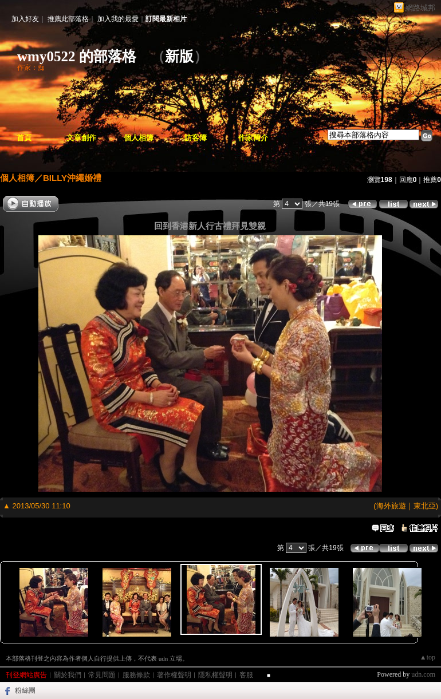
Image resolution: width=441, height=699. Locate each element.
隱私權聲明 (215, 675)
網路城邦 (420, 7)
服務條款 (136, 675)
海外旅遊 (391, 505)
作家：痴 (31, 68)
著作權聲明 (174, 675)
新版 (179, 56)
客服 (246, 675)
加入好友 (25, 19)
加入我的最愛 (118, 19)
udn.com (423, 674)
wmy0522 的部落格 (76, 56)
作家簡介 (253, 137)
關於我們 (67, 675)
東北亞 (425, 505)
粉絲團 (25, 690)
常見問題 (102, 675)
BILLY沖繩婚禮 (72, 178)
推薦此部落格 (68, 19)
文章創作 (81, 137)
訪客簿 (195, 137)
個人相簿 (138, 137)
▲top (427, 657)
